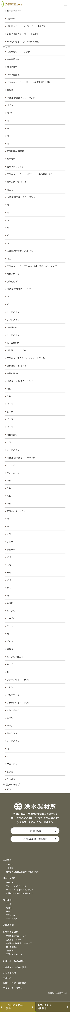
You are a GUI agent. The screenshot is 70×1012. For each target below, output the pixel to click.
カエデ (10, 664)
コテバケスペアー (15, 10)
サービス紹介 (9, 878)
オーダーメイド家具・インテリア (19, 889)
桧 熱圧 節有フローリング (19, 289)
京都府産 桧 (12, 373)
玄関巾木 (11, 158)
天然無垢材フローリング (18, 51)
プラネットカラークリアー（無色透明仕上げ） (29, 82)
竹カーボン (12, 763)
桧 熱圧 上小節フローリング (20, 381)
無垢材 (9, 907)
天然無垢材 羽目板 (15, 151)
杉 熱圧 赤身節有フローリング (21, 97)
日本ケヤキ (12, 733)
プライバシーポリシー (13, 987)
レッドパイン (13, 312)
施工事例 (7, 899)
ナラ (9, 442)
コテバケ (11, 18)
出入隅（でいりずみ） (17, 350)
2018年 (10, 789)
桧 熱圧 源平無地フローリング (21, 457)
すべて (8, 904)
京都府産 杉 (12, 281)
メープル (11, 610)
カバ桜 (10, 603)
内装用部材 (12, 434)
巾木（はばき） (14, 74)
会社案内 (7, 860)
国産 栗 (10, 648)
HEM (9, 526)
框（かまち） (13, 66)
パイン (10, 105)
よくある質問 (35, 830)
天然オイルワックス (16, 511)
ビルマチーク (13, 695)
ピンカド (11, 771)
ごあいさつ (10, 864)
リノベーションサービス (16, 886)
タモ (9, 587)
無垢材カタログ (10, 931)
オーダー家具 (11, 918)
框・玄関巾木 (13, 342)
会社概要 (9, 868)
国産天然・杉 (13, 59)
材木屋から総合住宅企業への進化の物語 (22, 871)
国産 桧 (10, 89)
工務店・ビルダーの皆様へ (16, 967)
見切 (9, 258)
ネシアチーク (13, 710)
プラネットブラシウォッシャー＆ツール (26, 358)
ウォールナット (14, 465)
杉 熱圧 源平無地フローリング (21, 197)
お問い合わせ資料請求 (44, 1007)
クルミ (10, 687)
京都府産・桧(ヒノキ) (17, 365)
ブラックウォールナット (18, 679)
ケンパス (11, 779)
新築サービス (11, 882)
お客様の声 (8, 925)
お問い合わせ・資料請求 (35, 839)
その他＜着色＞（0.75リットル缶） (24, 41)
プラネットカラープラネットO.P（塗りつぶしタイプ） (33, 266)
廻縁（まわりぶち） (16, 166)
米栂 (9, 557)
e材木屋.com (12, 4)
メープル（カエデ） (16, 656)
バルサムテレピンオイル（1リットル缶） (26, 26)
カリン (10, 718)
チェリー (11, 541)
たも (9, 388)
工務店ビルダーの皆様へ (15, 1007)
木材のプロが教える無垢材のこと (19, 893)
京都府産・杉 (13, 273)
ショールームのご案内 (13, 960)
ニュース (7, 977)
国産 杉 (10, 189)
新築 (8, 911)
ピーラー (11, 403)
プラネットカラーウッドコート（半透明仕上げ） (30, 174)
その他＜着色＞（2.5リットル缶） (23, 33)
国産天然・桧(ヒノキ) (17, 181)
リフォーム (10, 915)
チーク (10, 626)
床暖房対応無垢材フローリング (21, 250)
